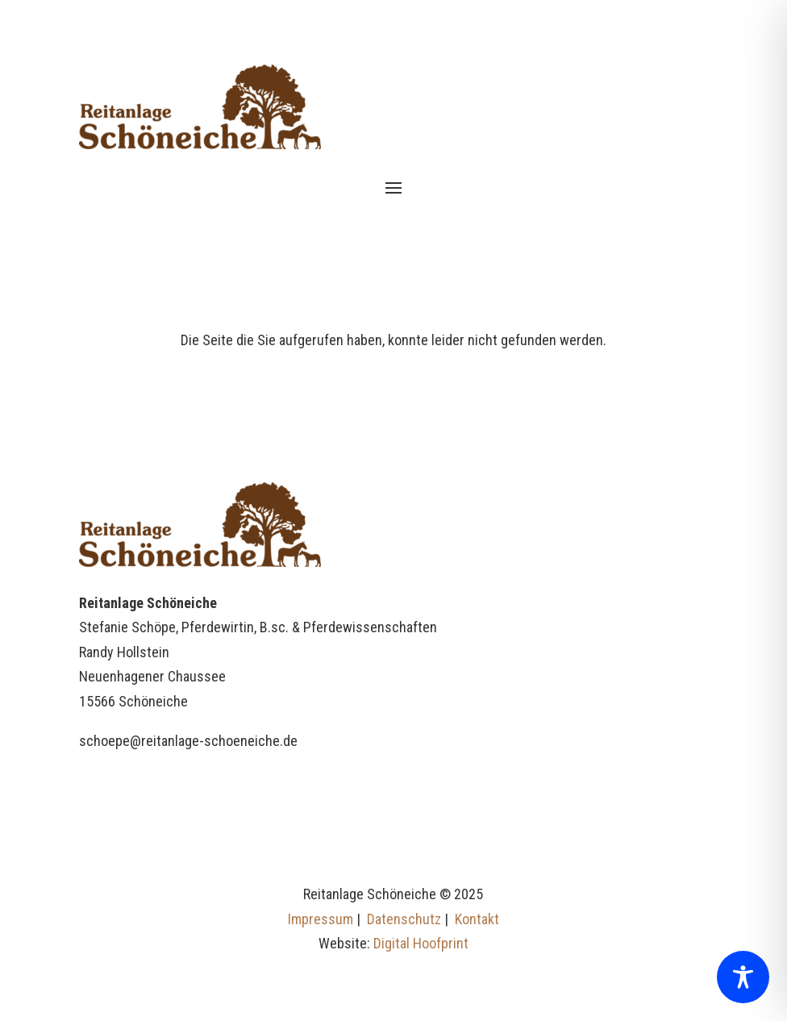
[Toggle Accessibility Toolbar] (743, 977)
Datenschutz (404, 919)
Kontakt (477, 919)
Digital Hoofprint (420, 943)
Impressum (320, 919)
